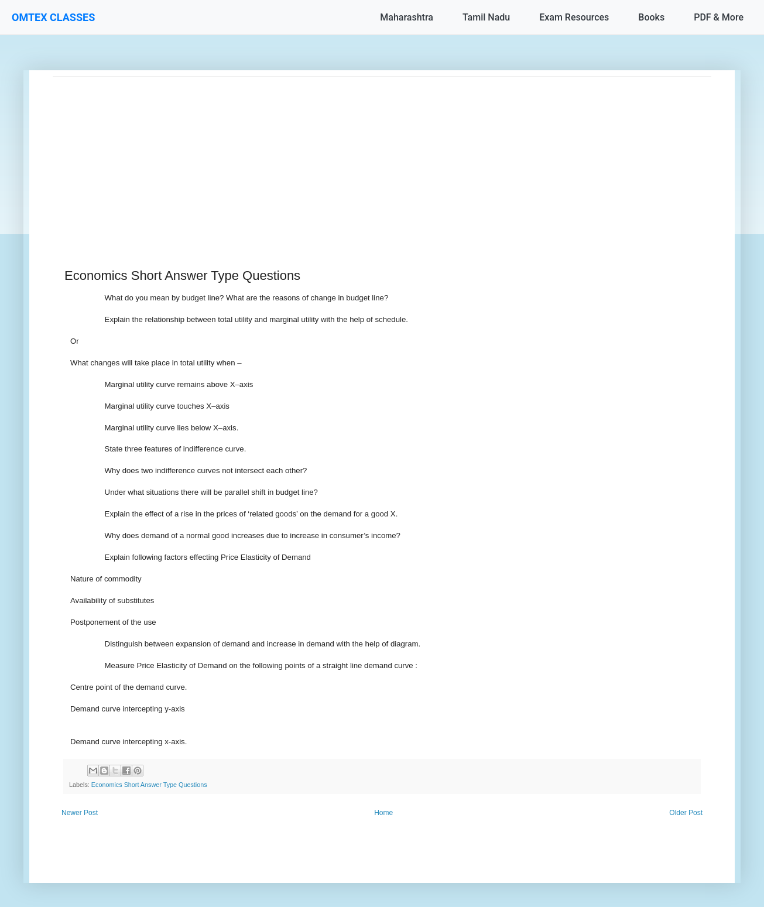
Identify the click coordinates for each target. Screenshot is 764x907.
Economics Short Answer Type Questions (149, 784)
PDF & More (719, 17)
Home (383, 813)
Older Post (686, 813)
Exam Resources (574, 17)
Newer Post (79, 813)
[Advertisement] (382, 159)
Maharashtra (406, 17)
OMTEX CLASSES (53, 17)
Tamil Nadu (486, 17)
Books (651, 17)
